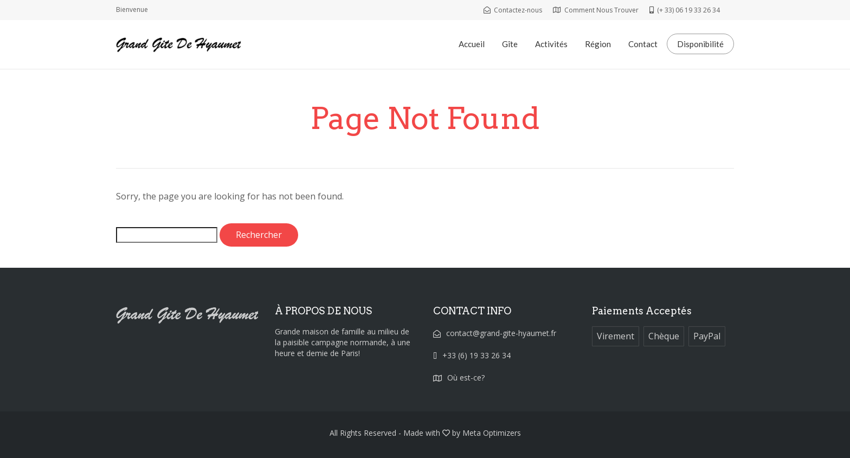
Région (598, 44)
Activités (551, 44)
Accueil (472, 44)
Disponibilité (700, 44)
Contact (643, 44)
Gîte (510, 44)
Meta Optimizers (491, 433)
